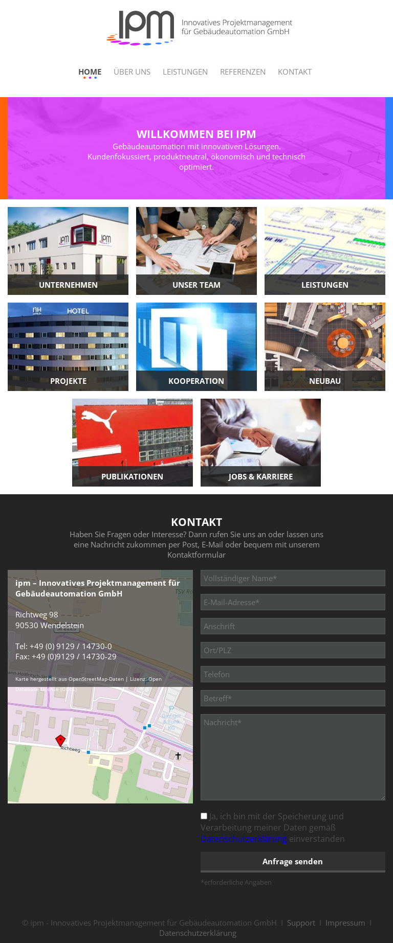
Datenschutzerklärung (244, 838)
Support (301, 922)
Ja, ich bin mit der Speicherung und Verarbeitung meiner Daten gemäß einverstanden (273, 827)
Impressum (345, 922)
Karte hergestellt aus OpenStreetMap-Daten (69, 678)
